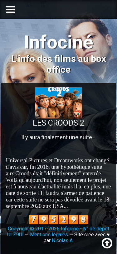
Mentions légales (49, 235)
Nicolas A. (63, 240)
